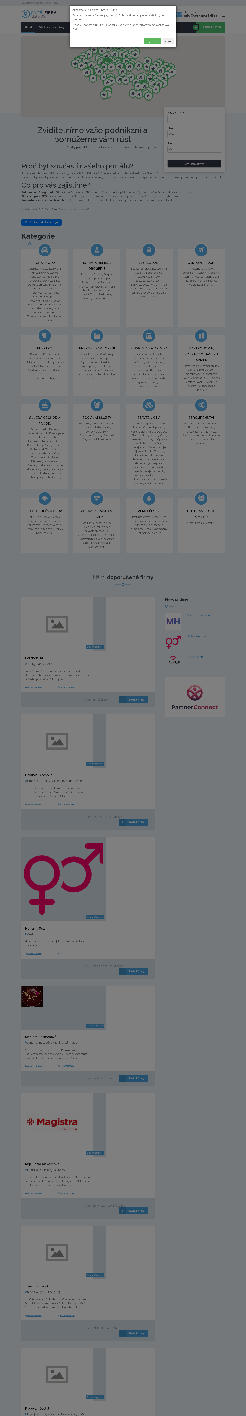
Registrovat (152, 41)
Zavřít (168, 41)
